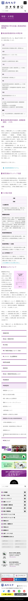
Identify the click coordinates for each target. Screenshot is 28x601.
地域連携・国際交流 (8, 505)
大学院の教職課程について (9, 422)
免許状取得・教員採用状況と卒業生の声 (12, 426)
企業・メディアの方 (8, 533)
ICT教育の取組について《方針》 (13, 350)
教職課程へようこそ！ (8, 390)
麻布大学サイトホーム (23, 585)
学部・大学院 (6, 495)
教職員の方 (6, 530)
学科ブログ (7, 440)
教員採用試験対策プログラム (12, 168)
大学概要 (5, 492)
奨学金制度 (7, 362)
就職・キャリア (7, 501)
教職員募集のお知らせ (8, 536)
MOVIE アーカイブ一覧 (9, 514)
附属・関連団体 (7, 511)
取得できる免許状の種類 (8, 394)
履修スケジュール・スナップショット (12, 402)
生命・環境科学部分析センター (12, 374)
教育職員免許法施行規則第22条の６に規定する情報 (14, 435)
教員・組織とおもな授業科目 (10, 398)
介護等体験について (7, 410)
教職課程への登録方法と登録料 (10, 414)
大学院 (6, 345)
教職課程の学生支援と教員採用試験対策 (12, 418)
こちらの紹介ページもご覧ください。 (11, 262)
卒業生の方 (6, 527)
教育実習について (7, 406)
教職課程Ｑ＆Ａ (6, 430)
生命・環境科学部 (9, 339)
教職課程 (6, 385)
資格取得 (6, 380)
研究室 (6, 368)
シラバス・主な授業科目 (10, 356)
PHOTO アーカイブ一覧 (9, 517)
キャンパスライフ (7, 498)
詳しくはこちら (13, 556)
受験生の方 (6, 520)
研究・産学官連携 (7, 508)
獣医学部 (6, 333)
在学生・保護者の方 (8, 524)
